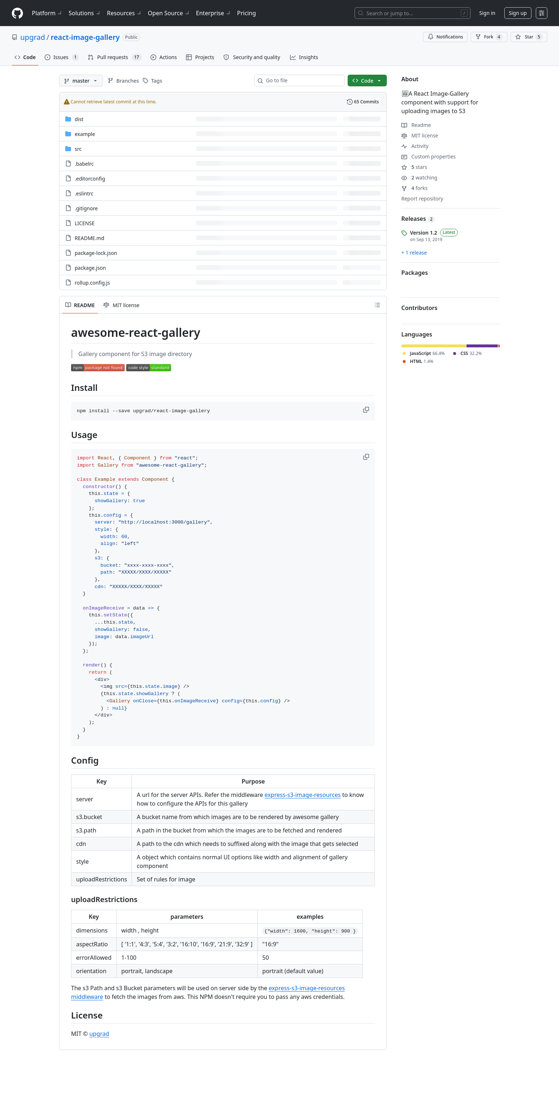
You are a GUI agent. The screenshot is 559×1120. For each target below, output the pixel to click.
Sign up (518, 12)
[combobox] (302, 80)
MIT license (419, 135)
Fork (488, 37)
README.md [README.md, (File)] (89, 238)
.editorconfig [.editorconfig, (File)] (90, 178)
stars (414, 167)
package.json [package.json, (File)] (90, 267)
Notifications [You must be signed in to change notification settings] (445, 37)
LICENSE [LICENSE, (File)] (85, 223)
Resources (124, 13)
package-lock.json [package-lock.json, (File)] (96, 252)
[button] (367, 410)
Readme (416, 124)
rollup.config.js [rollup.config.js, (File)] (92, 282)
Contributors (419, 308)
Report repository (422, 198)
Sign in (487, 12)
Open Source (169, 13)
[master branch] (81, 80)
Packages (414, 273)
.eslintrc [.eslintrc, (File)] (84, 193)
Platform (47, 13)
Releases (418, 219)
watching (419, 177)
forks (414, 188)
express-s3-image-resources (303, 795)
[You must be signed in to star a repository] (528, 37)
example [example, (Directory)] (85, 134)
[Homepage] (17, 13)
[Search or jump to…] (412, 13)
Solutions (85, 13)
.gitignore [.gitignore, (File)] (86, 208)
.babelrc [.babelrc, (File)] (84, 163)
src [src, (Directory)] (78, 148)
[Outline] (377, 305)
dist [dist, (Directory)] (79, 119)
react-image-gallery (85, 37)
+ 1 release (414, 252)
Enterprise (213, 13)
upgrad (32, 37)
